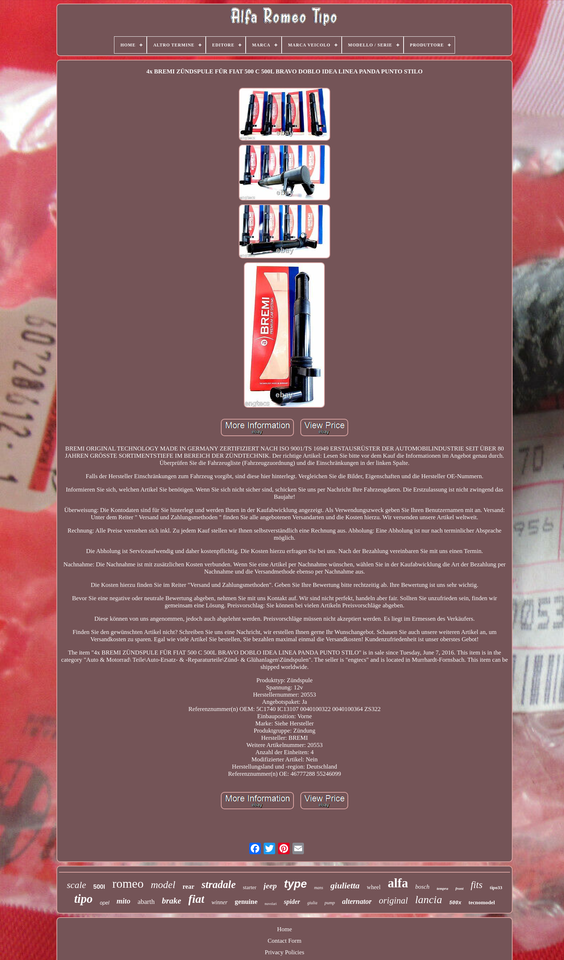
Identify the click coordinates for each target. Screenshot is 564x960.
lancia (428, 899)
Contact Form (284, 940)
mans (318, 887)
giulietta (345, 885)
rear (189, 886)
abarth (145, 901)
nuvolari (271, 904)
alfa (398, 883)
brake (171, 900)
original (393, 900)
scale (76, 885)
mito (124, 901)
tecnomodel (482, 902)
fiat (196, 898)
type (295, 884)
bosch (422, 886)
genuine (246, 901)
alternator (357, 901)
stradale (218, 884)
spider (292, 901)
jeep (270, 885)
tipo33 (496, 887)
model (163, 884)
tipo (83, 898)
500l (99, 886)
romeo (128, 883)
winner (219, 902)
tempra (442, 888)
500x (455, 903)
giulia (312, 902)
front (459, 888)
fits (477, 884)
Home (284, 929)
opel (104, 903)
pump (329, 902)
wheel (374, 887)
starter (249, 887)
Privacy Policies (284, 952)
